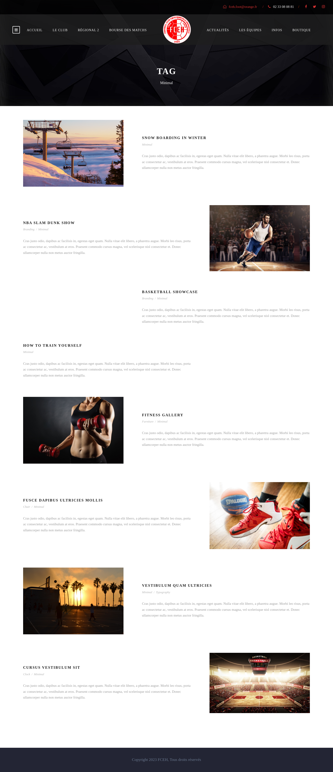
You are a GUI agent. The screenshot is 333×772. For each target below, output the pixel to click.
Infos (277, 30)
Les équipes (250, 30)
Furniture (148, 421)
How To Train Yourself (52, 345)
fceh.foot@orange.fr (243, 7)
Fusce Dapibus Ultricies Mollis (63, 500)
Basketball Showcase (170, 292)
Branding (28, 229)
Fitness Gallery (162, 415)
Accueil (35, 30)
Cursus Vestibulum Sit (51, 667)
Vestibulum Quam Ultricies (177, 585)
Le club (60, 30)
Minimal (147, 144)
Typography (163, 592)
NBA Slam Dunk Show (49, 223)
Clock (26, 674)
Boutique (301, 30)
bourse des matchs (128, 30)
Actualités (218, 30)
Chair (26, 506)
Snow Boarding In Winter (174, 138)
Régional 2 (88, 30)
